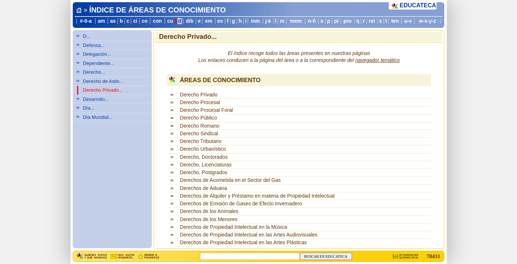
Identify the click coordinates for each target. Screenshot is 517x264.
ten (395, 21)
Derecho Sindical (199, 133)
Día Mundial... (98, 117)
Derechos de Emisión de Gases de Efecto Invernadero (241, 203)
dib (190, 21)
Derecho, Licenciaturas (205, 165)
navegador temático (377, 60)
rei (372, 21)
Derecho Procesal (200, 102)
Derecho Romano (199, 126)
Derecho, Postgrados (203, 172)
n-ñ (312, 21)
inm (255, 21)
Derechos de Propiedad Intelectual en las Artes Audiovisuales (248, 235)
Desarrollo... (96, 99)
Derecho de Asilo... (103, 81)
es (220, 21)
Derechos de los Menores (208, 219)
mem (296, 21)
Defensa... (94, 45)
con (157, 21)
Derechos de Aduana (203, 188)
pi (336, 21)
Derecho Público (198, 118)
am (101, 21)
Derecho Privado (198, 95)
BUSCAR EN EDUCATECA (326, 256)
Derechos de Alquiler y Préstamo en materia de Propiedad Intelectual (257, 196)
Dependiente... (98, 63)
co (145, 21)
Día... (88, 108)
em (208, 21)
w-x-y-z (427, 21)
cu (170, 21)
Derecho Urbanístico (203, 149)
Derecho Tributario (200, 141)
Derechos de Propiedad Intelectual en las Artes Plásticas (243, 242)
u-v (408, 21)
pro (348, 21)
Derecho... (94, 72)
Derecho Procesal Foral (206, 110)
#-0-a (86, 21)
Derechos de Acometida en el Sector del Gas (230, 180)
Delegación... (97, 54)
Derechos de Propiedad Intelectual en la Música (233, 227)
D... (86, 36)
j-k (268, 21)
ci (135, 21)
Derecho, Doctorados (203, 157)
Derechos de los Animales (209, 211)
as (112, 21)
